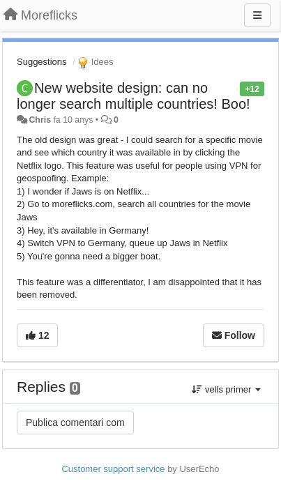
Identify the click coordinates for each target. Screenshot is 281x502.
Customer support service (113, 469)
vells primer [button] (226, 389)
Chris (40, 120)
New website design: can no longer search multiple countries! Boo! (133, 96)
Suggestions (42, 61)
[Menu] (257, 15)
